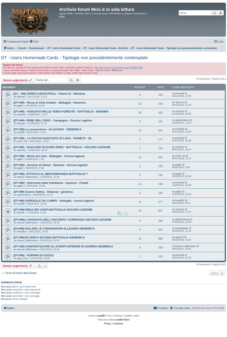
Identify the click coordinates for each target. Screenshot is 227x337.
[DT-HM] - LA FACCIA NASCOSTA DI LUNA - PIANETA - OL (52, 138)
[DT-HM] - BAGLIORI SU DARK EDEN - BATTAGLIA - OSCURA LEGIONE (62, 147)
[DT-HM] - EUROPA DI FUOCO (33, 255)
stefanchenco (182, 120)
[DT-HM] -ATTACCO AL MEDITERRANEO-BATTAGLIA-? (50, 174)
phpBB (101, 316)
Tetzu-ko (179, 102)
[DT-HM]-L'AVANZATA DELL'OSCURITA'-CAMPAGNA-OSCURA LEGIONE (62, 219)
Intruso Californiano (27, 177)
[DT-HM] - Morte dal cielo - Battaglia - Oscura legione (49, 156)
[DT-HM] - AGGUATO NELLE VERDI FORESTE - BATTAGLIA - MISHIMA (61, 111)
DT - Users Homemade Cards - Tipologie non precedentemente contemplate (74, 57)
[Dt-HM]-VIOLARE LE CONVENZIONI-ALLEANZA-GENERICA (54, 228)
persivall (179, 93)
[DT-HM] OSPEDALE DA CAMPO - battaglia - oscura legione (53, 200)
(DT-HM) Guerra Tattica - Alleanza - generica (43, 191)
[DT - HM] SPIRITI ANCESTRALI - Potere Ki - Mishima (49, 93)
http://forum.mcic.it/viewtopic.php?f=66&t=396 (118, 67)
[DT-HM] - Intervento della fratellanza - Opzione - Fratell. (51, 182)
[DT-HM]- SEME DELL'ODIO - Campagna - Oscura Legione (52, 120)
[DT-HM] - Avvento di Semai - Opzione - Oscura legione (50, 165)
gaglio (20, 105)
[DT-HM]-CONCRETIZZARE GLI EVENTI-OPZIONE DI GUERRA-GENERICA (63, 246)
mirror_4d (22, 141)
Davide (20, 212)
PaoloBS (180, 129)
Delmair (21, 96)
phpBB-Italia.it (123, 320)
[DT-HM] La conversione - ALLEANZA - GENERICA (47, 129)
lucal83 (20, 132)
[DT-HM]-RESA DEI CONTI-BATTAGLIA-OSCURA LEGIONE (52, 209)
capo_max (22, 258)
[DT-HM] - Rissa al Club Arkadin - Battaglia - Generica (49, 102)
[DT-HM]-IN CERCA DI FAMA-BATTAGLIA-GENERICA (49, 237)
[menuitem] (33, 41)
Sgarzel (179, 237)
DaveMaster (181, 228)
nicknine (21, 114)
